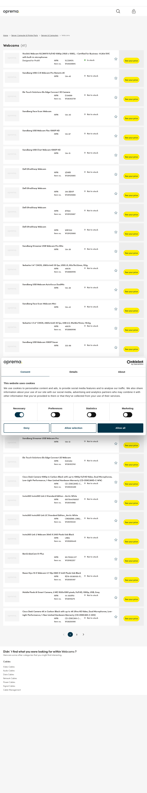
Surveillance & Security (14, 27)
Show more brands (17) (14, 188)
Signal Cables (9, 691)
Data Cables (8, 679)
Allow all (120, 428)
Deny (27, 428)
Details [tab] (73, 371)
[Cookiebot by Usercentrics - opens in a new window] (129, 362)
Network (32, 27)
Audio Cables (9, 675)
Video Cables (9, 671)
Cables (42, 27)
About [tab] (121, 371)
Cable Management (12, 694)
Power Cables (9, 687)
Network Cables (10, 683)
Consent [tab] (25, 371)
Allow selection (73, 428)
